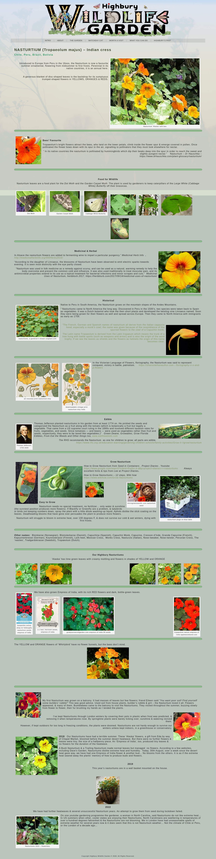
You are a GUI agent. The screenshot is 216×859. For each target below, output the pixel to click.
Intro (48, 41)
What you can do (139, 41)
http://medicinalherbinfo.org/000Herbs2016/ (38, 258)
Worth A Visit (116, 41)
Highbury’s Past (162, 41)
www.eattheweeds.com (105, 436)
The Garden (76, 41)
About (60, 41)
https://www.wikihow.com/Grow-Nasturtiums (108, 477)
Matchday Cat (96, 41)
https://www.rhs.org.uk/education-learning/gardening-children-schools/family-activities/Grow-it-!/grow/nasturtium (139, 442)
